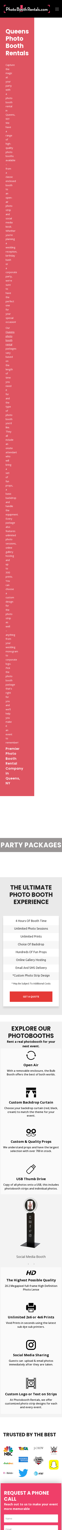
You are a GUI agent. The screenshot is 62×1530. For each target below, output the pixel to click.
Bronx (13, 1268)
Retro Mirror (10, 1385)
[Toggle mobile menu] (57, 8)
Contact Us (9, 1461)
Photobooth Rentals (27, 1512)
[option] (31, 589)
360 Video (9, 1411)
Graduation (9, 1343)
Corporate (9, 1330)
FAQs (6, 1467)
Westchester (31, 1281)
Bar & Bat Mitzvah (13, 1350)
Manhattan (12, 1274)
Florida (7, 1433)
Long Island (45, 1268)
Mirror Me (9, 1405)
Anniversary (10, 1323)
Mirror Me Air (10, 1398)
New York (8, 1440)
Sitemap (7, 1474)
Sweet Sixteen (11, 1356)
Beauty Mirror (11, 1391)
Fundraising (9, 1336)
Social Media (10, 1378)
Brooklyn (27, 1268)
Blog (5, 1481)
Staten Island (48, 1274)
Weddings (9, 1310)
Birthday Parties (12, 1317)
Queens (29, 1274)
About (6, 1454)
